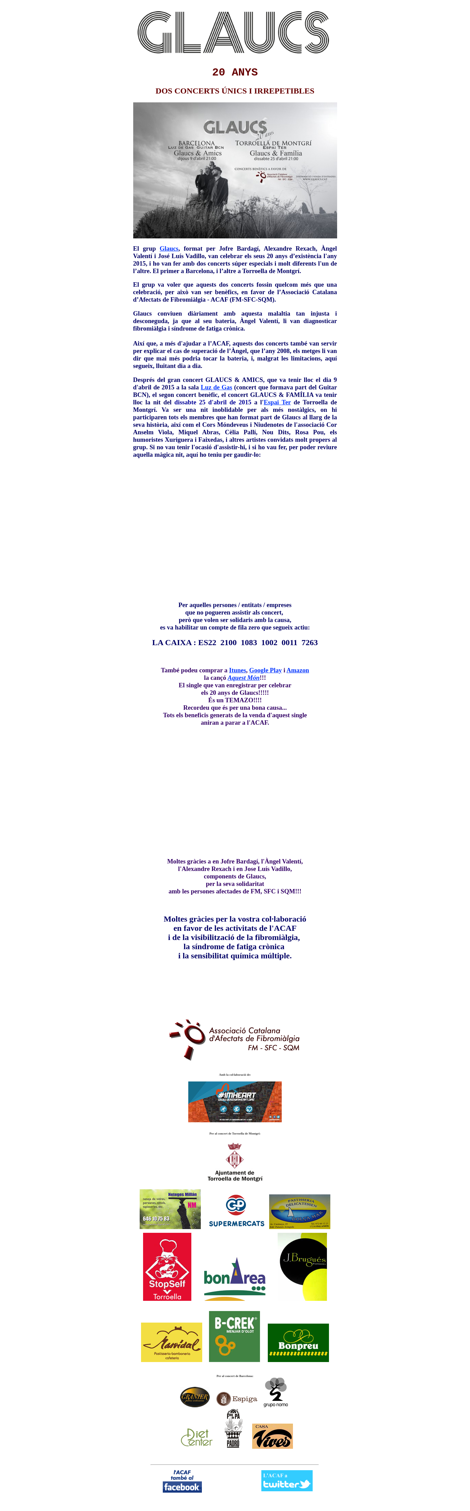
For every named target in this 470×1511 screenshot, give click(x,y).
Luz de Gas (216, 387)
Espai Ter (277, 402)
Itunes (237, 670)
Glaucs (169, 248)
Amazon (297, 670)
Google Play (265, 670)
